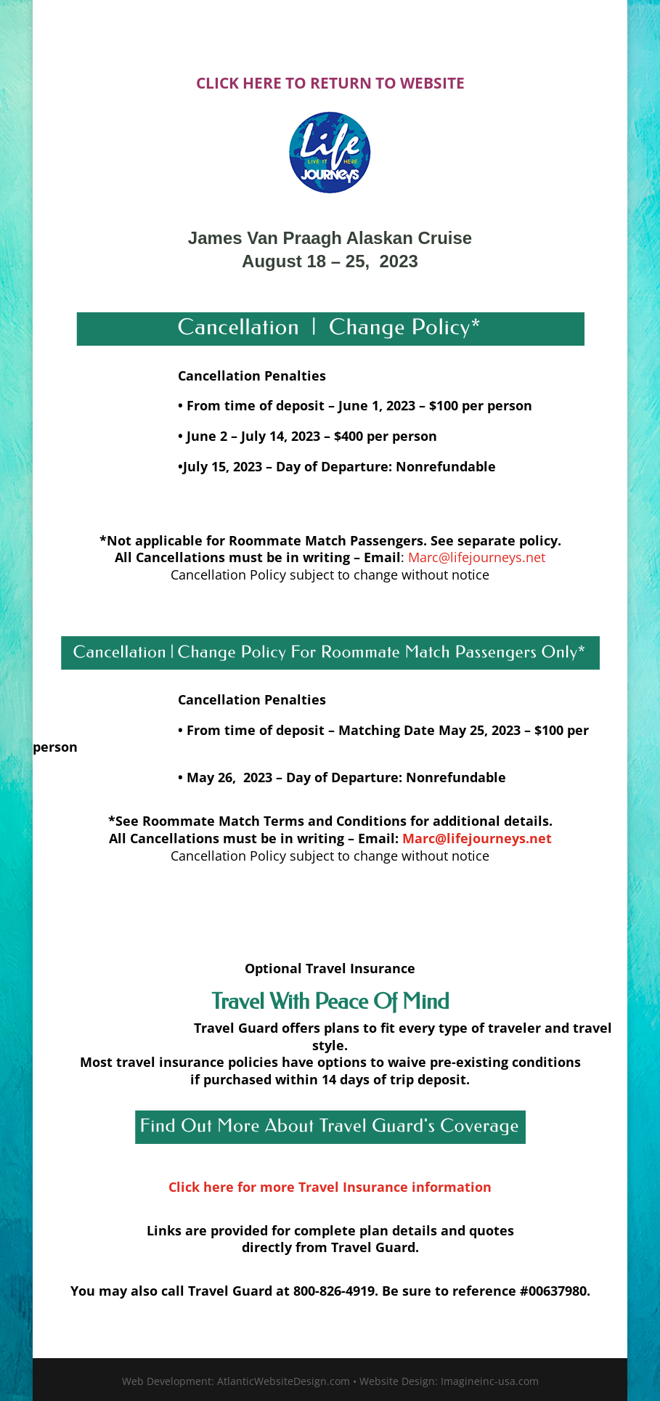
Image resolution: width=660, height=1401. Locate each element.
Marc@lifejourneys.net (476, 557)
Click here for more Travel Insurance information (330, 1186)
